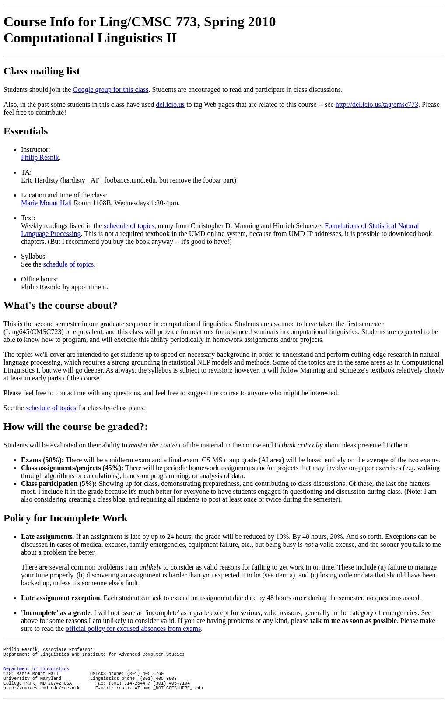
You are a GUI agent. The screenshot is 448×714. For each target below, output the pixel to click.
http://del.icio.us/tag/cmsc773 (377, 104)
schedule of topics (129, 225)
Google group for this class (110, 89)
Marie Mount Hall (46, 203)
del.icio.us (170, 104)
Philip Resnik (40, 157)
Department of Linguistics (36, 675)
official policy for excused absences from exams (133, 628)
